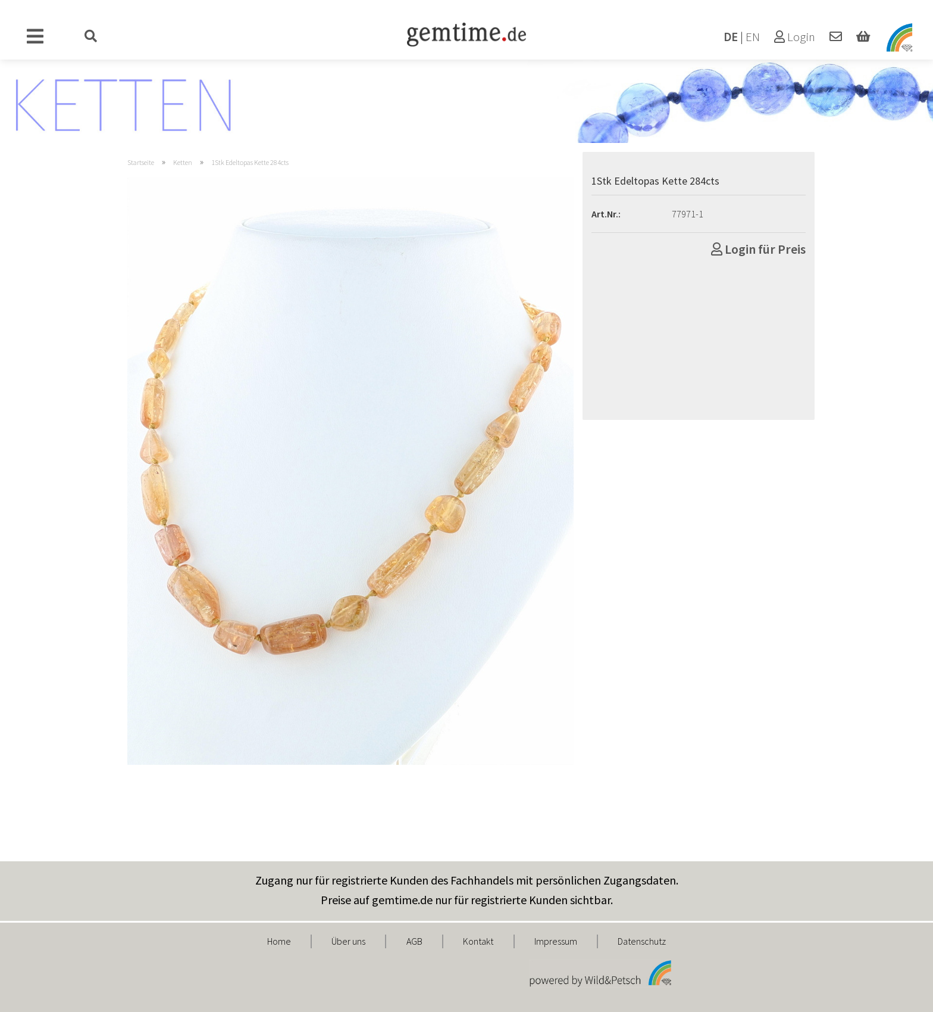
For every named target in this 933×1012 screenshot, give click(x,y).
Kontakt (478, 941)
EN (753, 37)
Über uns (348, 941)
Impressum (555, 941)
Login (794, 37)
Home (279, 941)
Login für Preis (758, 249)
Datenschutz (642, 941)
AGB (414, 941)
